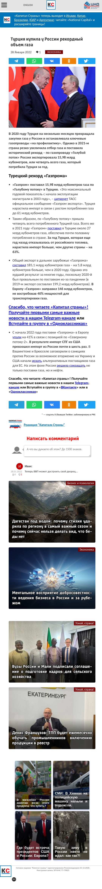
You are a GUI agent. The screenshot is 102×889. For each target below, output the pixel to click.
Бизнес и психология (80, 483)
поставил (54, 228)
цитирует (61, 199)
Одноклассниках (23, 391)
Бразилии (21, 20)
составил (19, 265)
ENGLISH (28, 5)
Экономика (87, 549)
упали (17, 337)
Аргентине (46, 20)
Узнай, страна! (84, 623)
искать (37, 361)
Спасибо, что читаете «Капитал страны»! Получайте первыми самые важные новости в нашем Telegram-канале (48, 312)
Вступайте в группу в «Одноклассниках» (48, 323)
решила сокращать (71, 365)
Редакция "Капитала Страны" (44, 425)
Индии (71, 16)
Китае (81, 16)
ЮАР (32, 20)
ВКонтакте (68, 387)
